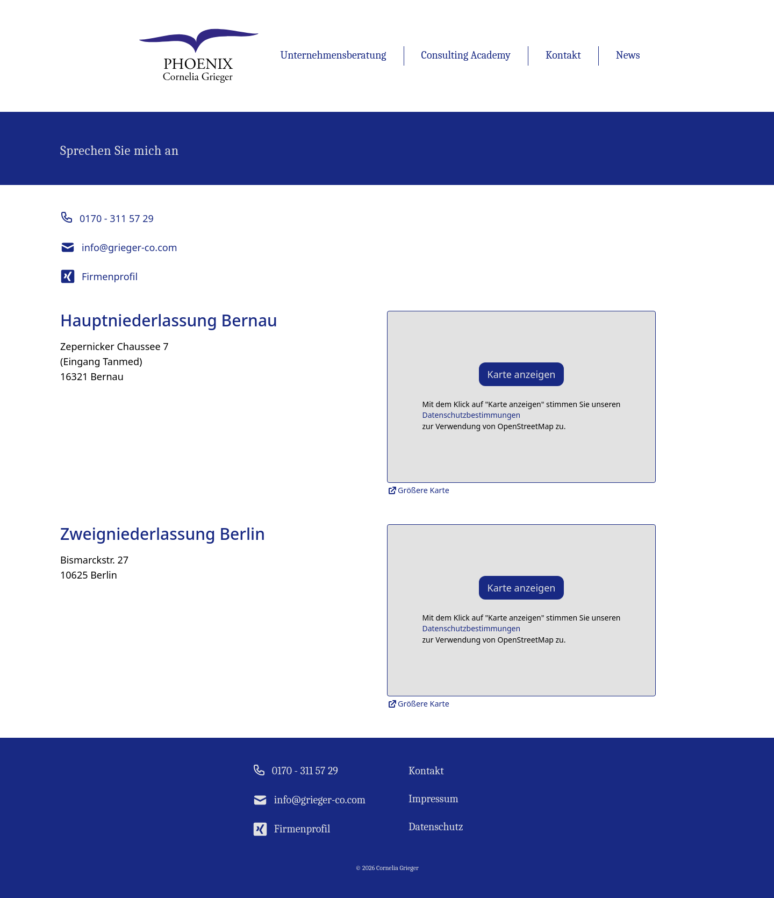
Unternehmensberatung (333, 55)
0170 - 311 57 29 (117, 218)
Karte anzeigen (522, 374)
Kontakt (563, 55)
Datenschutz (435, 827)
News (628, 55)
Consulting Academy (466, 55)
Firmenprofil (110, 276)
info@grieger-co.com (129, 247)
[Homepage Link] (198, 56)
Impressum (433, 799)
